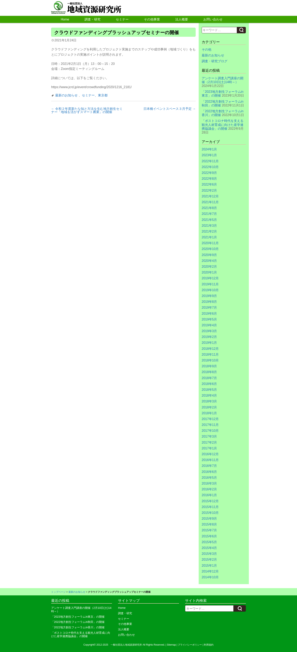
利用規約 (209, 644)
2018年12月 (210, 348)
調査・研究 (92, 19)
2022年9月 (209, 172)
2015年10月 (210, 512)
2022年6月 (209, 184)
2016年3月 (209, 483)
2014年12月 (210, 571)
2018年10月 (210, 360)
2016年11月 (210, 460)
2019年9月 (209, 296)
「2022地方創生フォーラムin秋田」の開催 (78, 621)
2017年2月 (209, 442)
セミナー (122, 19)
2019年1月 (209, 342)
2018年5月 (209, 389)
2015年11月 (210, 507)
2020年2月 (209, 266)
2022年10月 (210, 167)
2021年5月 (209, 219)
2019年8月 (209, 301)
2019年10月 (210, 290)
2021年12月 (210, 196)
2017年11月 (210, 425)
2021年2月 (209, 231)
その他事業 (152, 19)
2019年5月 (209, 319)
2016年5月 (209, 477)
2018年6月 (209, 384)
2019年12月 (210, 278)
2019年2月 (209, 337)
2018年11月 (210, 354)
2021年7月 (209, 213)
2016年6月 (209, 471)
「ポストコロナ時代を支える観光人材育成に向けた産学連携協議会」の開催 (222, 124)
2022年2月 (209, 190)
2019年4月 (209, 325)
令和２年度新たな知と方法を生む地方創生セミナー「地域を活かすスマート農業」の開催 (87, 110)
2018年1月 (209, 413)
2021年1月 (209, 237)
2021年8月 (209, 208)
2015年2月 (209, 559)
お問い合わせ (213, 19)
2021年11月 (210, 202)
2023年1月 (209, 155)
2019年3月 (209, 331)
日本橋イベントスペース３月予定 (169, 108)
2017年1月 (209, 448)
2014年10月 (210, 577)
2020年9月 (209, 255)
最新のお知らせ (66, 95)
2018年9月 (209, 366)
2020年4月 (209, 260)
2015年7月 (209, 530)
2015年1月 (209, 565)
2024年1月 (209, 149)
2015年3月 (209, 553)
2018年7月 (209, 378)
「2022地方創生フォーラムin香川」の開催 (78, 627)
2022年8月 (209, 178)
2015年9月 (209, 518)
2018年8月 (209, 372)
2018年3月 (209, 401)
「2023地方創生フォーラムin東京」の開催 (78, 616)
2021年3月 (209, 225)
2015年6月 (209, 536)
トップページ (58, 592)
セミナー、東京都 (95, 95)
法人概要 (181, 19)
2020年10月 (210, 249)
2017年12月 (210, 419)
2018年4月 (209, 395)
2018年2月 (209, 407)
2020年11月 (210, 243)
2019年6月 (209, 313)
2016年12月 (210, 454)
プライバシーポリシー (190, 644)
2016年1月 (209, 495)
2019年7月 (209, 307)
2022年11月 (210, 161)
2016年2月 (209, 489)
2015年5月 (209, 542)
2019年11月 (210, 284)
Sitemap (171, 644)
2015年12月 (210, 501)
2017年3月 (209, 436)
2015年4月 (209, 548)
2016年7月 (209, 465)
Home (65, 19)
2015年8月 (209, 524)
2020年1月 (209, 272)
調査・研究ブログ (214, 61)
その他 (206, 49)
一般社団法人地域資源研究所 (126, 644)
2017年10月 (210, 430)
